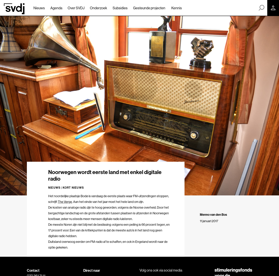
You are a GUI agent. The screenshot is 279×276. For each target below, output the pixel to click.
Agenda (56, 8)
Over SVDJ (76, 8)
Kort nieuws (73, 187)
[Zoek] (261, 8)
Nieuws (39, 8)
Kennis (176, 8)
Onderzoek (98, 8)
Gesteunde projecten (149, 8)
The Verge (65, 202)
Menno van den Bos (213, 215)
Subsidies (120, 8)
